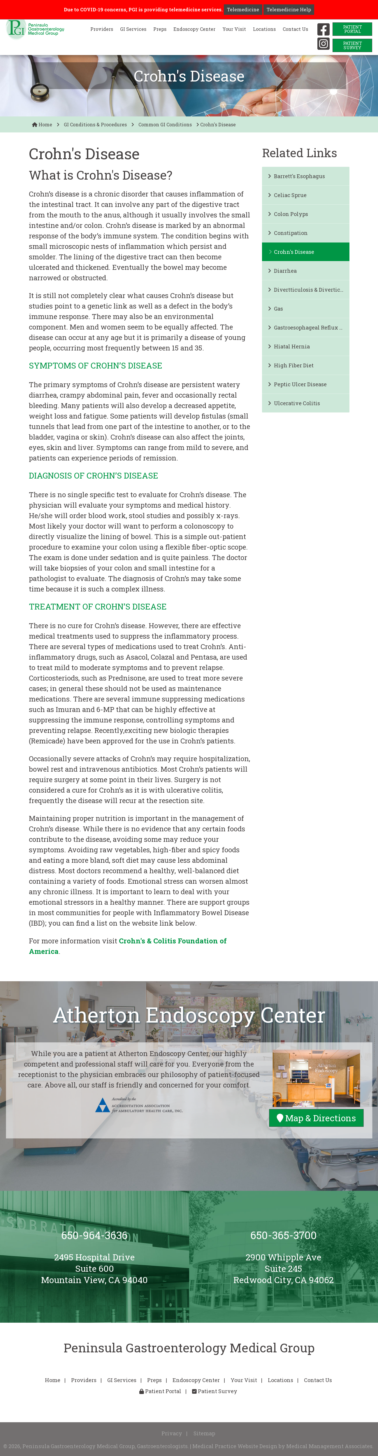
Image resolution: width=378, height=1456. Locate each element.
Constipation (288, 232)
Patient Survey (214, 1391)
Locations (264, 29)
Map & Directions (316, 1118)
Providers (101, 29)
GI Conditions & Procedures (95, 124)
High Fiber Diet (291, 365)
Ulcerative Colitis (294, 403)
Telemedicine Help (289, 9)
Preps (159, 29)
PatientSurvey (352, 45)
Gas (275, 308)
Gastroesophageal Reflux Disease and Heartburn (308, 327)
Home (42, 124)
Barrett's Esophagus (296, 176)
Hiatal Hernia (289, 346)
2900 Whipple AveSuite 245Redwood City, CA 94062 (283, 1268)
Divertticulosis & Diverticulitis (308, 289)
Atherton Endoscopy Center (189, 1014)
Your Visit (234, 29)
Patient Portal (160, 1391)
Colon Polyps (288, 213)
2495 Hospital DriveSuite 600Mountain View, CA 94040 (94, 1268)
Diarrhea (282, 270)
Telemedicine (243, 9)
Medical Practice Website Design (234, 1446)
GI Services (133, 29)
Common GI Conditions (165, 124)
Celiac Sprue (287, 195)
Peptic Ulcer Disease (297, 384)
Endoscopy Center (194, 29)
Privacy (171, 1433)
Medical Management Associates (329, 1446)
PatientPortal (352, 29)
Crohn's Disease (291, 251)
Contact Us (295, 29)
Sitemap (204, 1433)
